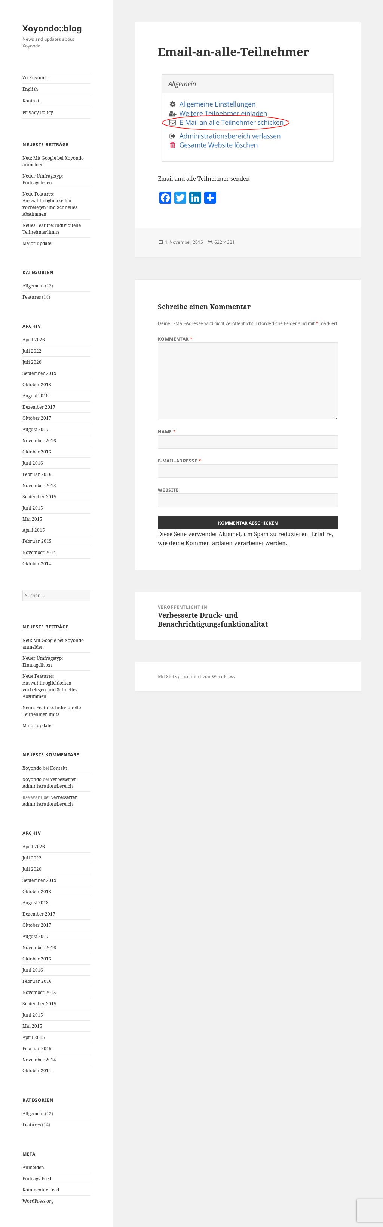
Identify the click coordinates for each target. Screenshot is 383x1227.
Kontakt (30, 101)
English (30, 89)
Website (168, 490)
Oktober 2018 (36, 384)
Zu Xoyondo (35, 77)
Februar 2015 (37, 541)
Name (167, 431)
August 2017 (35, 429)
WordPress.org (37, 1201)
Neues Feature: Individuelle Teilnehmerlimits (51, 228)
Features (31, 297)
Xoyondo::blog (52, 28)
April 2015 (33, 530)
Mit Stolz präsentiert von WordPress (196, 676)
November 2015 (39, 485)
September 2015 (39, 496)
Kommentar (175, 339)
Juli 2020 (32, 362)
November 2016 (39, 440)
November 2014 (39, 552)
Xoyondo (32, 768)
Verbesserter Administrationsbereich (49, 782)
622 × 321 (224, 242)
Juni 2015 (32, 508)
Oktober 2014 (36, 563)
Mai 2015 (32, 519)
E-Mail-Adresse (180, 461)
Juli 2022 (32, 351)
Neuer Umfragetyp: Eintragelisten (42, 179)
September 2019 (39, 373)
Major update (36, 243)
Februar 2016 (37, 474)
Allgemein (33, 286)
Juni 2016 (32, 463)
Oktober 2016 (36, 452)
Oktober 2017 (36, 418)
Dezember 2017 (38, 407)
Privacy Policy (37, 112)
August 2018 (35, 396)
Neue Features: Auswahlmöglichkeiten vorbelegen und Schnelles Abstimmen (49, 204)
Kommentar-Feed (40, 1190)
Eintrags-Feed (36, 1178)
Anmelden (33, 1167)
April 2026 (33, 339)
